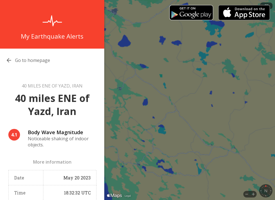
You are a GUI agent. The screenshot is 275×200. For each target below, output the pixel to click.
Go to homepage (32, 60)
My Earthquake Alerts (52, 36)
